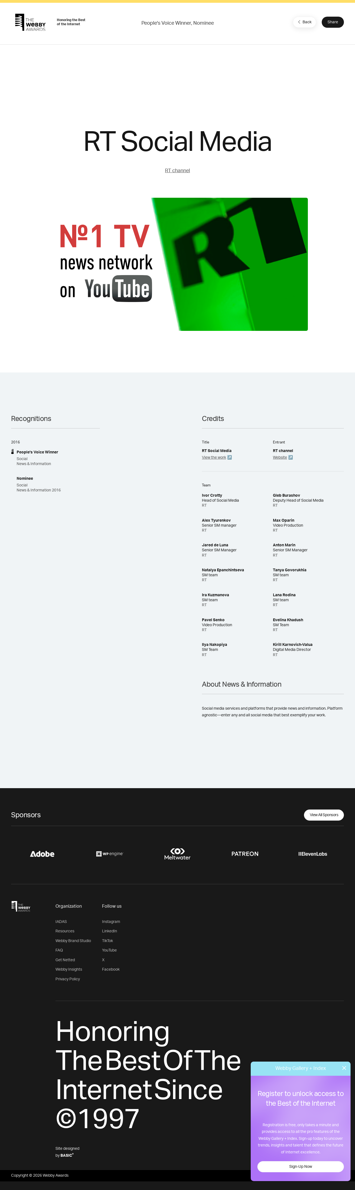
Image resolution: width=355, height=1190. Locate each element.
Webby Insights (68, 969)
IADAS (61, 922)
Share (333, 22)
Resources (64, 931)
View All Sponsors (324, 815)
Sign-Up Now (300, 1167)
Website (280, 458)
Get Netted (65, 960)
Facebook (111, 969)
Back (303, 22)
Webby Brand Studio (73, 941)
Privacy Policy (67, 979)
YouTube (109, 950)
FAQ (59, 950)
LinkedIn (109, 931)
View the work (214, 458)
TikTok (107, 941)
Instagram (111, 922)
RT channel (177, 170)
